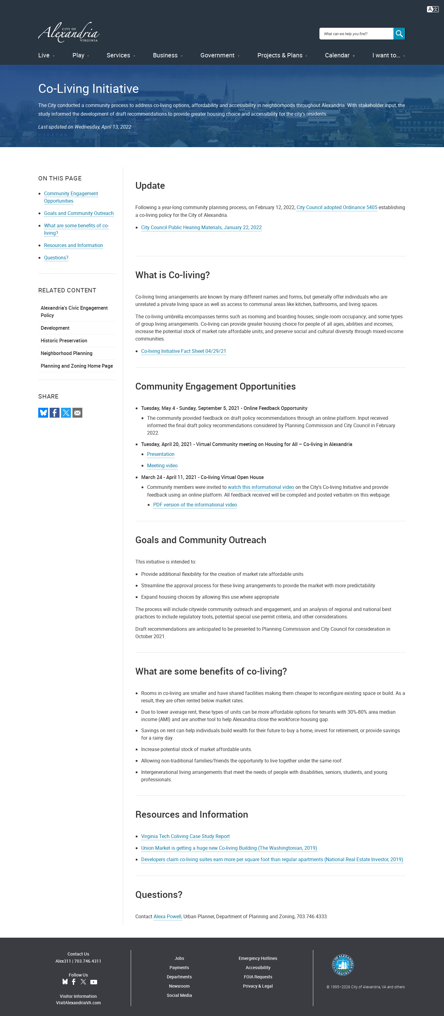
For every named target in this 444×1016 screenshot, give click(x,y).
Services (118, 52)
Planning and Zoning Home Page (77, 362)
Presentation (161, 451)
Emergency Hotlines (258, 955)
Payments (179, 965)
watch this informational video (261, 484)
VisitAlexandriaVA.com (78, 999)
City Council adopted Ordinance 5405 (337, 204)
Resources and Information (73, 242)
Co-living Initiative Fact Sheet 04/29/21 (183, 348)
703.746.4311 (87, 958)
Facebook (73, 979)
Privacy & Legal (258, 983)
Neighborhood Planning (66, 350)
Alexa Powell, (168, 913)
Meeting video (162, 462)
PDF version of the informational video (195, 501)
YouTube (93, 979)
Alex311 (63, 958)
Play (78, 52)
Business (165, 52)
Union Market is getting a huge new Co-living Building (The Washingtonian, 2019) (229, 844)
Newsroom (179, 983)
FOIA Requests (258, 974)
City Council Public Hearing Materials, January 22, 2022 (201, 224)
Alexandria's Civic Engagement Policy (74, 308)
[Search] (399, 32)
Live (44, 52)
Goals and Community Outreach (79, 210)
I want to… (386, 52)
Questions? (56, 254)
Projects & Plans (279, 52)
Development (55, 324)
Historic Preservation (64, 337)
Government (217, 52)
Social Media (179, 992)
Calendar (337, 52)
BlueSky (65, 979)
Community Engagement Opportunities (71, 194)
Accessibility (258, 965)
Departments (179, 974)
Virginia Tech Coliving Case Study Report (185, 833)
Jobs (179, 955)
